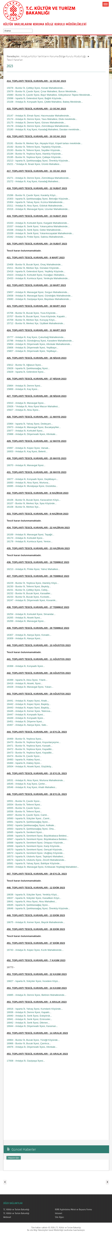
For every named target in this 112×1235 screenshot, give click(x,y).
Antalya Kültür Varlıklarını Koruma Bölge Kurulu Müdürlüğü (53, 56)
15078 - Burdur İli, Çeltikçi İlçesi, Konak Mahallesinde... (36, 88)
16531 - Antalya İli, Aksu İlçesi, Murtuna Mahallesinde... (36, 780)
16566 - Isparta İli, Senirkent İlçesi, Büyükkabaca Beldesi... (38, 835)
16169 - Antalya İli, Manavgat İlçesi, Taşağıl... (30, 534)
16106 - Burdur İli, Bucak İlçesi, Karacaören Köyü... (34, 500)
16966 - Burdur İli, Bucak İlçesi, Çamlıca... (29, 1043)
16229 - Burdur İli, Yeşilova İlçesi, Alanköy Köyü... (33, 583)
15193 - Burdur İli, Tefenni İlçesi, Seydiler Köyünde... (34, 150)
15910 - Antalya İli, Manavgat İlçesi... (26, 403)
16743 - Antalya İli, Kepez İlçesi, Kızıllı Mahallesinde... (35, 950)
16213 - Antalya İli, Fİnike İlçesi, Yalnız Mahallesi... (33, 569)
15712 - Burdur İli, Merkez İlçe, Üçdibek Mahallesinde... (36, 323)
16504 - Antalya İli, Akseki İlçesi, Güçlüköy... (30, 766)
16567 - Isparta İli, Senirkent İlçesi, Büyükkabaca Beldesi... (38, 839)
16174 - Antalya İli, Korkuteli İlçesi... (25, 538)
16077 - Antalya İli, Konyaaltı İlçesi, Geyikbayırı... (32, 479)
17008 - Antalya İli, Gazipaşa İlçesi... (26, 1060)
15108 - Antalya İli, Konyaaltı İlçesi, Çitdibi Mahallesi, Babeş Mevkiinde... (45, 101)
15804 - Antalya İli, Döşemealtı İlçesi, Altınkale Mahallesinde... (39, 344)
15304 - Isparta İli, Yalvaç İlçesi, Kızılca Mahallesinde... (35, 202)
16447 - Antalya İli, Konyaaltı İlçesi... (26, 714)
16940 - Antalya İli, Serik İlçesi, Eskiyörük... (29, 1015)
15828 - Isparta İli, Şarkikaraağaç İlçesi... (28, 368)
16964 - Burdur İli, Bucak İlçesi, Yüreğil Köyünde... (33, 1040)
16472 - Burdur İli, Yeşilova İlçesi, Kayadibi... (30, 749)
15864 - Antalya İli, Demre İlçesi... (24, 385)
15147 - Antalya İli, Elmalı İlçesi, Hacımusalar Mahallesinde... (39, 115)
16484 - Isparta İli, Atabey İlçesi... (24, 763)
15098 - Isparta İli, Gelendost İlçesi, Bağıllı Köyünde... (35, 98)
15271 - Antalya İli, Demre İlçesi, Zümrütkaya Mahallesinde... (39, 178)
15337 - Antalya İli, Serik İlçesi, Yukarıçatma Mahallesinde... (38, 226)
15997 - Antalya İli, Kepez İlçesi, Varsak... (28, 448)
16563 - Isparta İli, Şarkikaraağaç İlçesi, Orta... (31, 828)
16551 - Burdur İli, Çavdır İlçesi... (24, 801)
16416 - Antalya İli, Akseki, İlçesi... (25, 683)
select (32, 31)
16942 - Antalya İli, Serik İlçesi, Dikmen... (28, 1022)
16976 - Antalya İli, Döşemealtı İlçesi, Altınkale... (32, 1047)
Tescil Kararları (15, 59)
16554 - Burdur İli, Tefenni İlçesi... (24, 804)
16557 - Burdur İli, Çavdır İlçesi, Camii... (28, 815)
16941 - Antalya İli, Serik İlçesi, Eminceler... (29, 1019)
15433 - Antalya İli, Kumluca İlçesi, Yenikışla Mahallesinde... (38, 278)
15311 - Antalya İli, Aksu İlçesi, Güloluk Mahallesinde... (35, 205)
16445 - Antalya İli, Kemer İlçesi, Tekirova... (29, 711)
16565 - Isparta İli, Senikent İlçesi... (25, 832)
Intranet (58, 1213)
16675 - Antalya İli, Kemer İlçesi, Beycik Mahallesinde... (36, 922)
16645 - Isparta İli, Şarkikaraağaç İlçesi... (28, 905)
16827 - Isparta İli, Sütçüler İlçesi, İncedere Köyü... (33, 981)
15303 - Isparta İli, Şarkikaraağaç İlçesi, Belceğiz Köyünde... (38, 198)
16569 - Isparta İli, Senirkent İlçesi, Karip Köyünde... (34, 846)
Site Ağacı (59, 1217)
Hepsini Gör (13, 1157)
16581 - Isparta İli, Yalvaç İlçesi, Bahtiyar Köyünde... (34, 863)
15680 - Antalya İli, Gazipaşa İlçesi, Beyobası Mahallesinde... (39, 299)
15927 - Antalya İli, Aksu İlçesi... (23, 410)
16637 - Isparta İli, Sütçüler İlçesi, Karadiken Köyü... (34, 898)
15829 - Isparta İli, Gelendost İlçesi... (26, 371)
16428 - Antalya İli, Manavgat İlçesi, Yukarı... (30, 686)
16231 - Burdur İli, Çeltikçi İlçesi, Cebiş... (28, 590)
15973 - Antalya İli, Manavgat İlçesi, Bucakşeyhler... (34, 427)
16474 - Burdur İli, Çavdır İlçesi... (24, 756)
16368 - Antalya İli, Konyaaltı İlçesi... (26, 666)
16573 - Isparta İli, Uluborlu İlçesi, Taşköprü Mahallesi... (36, 856)
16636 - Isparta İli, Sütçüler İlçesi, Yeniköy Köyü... (33, 894)
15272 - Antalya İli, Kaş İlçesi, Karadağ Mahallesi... (33, 181)
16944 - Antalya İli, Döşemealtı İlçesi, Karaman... (32, 1026)
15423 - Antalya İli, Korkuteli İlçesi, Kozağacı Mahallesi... (36, 274)
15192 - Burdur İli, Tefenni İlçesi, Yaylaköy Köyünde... (35, 146)
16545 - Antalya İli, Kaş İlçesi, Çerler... (27, 783)
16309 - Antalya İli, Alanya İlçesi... (24, 638)
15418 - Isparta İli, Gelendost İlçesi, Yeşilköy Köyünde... (36, 271)
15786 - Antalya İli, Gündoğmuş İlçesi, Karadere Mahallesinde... (40, 340)
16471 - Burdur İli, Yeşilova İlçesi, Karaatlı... (30, 745)
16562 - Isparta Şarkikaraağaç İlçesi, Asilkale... (31, 825)
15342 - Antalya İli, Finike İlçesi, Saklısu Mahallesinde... (36, 236)
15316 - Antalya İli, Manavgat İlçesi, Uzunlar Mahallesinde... (38, 209)
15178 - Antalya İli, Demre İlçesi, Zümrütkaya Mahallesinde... (39, 126)
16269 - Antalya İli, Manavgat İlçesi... (26, 621)
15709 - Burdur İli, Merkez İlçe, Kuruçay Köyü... (31, 319)
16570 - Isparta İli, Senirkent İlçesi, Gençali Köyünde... (35, 849)
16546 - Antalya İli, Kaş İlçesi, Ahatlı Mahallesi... (32, 787)
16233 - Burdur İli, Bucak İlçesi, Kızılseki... (29, 596)
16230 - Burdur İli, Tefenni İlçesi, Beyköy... (29, 586)
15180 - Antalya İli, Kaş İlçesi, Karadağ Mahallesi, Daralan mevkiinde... (44, 129)
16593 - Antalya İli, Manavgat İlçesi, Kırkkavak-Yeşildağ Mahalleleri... (43, 866)
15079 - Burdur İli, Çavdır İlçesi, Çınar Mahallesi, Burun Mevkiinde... (42, 91)
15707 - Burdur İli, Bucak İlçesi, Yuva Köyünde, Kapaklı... (37, 316)
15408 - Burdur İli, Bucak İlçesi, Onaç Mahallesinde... (35, 264)
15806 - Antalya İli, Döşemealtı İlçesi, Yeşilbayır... (32, 347)
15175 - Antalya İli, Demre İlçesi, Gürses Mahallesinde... (36, 122)
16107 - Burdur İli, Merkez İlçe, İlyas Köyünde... (32, 503)
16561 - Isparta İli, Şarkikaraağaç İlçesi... (28, 821)
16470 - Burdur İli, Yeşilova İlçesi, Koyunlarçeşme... (34, 742)
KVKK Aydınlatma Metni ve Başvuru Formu (73, 1209)
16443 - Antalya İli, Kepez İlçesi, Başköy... (29, 707)
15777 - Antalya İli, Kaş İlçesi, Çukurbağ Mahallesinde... (36, 337)
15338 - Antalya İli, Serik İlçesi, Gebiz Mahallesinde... (35, 229)
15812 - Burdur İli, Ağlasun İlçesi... (25, 365)
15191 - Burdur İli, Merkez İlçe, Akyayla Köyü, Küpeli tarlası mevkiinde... (44, 143)
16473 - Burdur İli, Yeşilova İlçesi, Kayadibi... (30, 752)
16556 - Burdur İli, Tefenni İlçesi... (24, 811)
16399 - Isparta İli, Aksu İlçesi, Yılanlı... (27, 680)
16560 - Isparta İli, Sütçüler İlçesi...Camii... (29, 818)
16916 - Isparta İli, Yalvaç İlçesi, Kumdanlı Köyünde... (35, 1008)
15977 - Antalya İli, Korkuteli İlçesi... (25, 430)
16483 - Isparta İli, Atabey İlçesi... (24, 759)
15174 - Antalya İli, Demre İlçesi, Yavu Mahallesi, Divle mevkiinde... (42, 119)
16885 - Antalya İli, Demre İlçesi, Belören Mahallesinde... (36, 995)
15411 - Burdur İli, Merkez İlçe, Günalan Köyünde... (34, 268)
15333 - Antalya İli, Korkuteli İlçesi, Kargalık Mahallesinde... (38, 223)
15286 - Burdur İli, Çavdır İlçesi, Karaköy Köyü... (32, 195)
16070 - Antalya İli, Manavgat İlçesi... (26, 465)
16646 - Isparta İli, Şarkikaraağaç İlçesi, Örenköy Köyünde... (38, 908)
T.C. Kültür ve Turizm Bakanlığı (16, 1209)
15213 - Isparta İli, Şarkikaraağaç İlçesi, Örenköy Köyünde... (38, 160)
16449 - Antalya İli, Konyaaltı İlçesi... (26, 718)
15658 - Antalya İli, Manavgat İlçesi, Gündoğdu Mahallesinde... (40, 295)
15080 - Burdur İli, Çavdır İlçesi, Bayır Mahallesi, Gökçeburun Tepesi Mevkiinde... (49, 94)
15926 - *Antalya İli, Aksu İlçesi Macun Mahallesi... (33, 406)
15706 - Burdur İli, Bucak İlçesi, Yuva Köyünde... (32, 313)
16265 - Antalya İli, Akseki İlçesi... (24, 617)
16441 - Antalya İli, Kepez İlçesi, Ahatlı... (28, 700)
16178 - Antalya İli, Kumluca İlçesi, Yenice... (30, 541)
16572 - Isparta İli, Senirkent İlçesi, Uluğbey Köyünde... (36, 853)
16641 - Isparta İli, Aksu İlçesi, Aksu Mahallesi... (32, 901)
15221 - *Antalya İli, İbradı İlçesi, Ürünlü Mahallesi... (34, 164)
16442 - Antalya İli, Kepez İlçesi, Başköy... (29, 704)
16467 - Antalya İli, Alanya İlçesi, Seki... (27, 725)
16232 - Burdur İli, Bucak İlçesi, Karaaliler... (29, 593)
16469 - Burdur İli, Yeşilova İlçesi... (25, 738)
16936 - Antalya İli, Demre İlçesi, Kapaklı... (29, 1012)
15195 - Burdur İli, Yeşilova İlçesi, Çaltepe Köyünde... (35, 157)
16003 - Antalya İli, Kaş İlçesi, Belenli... (27, 451)
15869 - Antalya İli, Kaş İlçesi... (23, 389)
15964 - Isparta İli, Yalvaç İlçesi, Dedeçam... (30, 423)
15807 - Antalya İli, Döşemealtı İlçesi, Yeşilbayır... (32, 351)
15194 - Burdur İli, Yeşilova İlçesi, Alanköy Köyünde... (35, 153)
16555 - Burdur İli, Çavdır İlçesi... (24, 808)
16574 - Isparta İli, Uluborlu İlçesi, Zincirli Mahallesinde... (36, 860)
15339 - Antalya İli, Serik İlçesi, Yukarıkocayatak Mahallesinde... (40, 233)
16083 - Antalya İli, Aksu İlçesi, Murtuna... (28, 482)
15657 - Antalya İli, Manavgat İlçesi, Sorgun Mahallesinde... (38, 292)
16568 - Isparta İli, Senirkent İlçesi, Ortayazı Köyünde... (36, 842)
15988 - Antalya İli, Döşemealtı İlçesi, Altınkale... (32, 434)
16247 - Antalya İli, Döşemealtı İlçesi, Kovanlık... (32, 600)
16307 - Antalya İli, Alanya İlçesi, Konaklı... (29, 635)
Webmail (7, 1217)
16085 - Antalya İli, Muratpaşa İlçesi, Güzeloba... (32, 486)
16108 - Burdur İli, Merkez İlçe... (23, 506)
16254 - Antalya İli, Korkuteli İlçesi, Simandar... (31, 614)
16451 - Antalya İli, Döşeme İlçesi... (25, 721)
